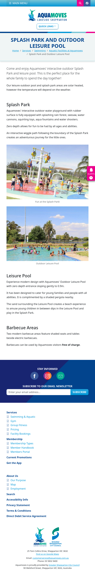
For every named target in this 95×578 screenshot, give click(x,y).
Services (26, 50)
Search (11, 494)
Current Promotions (19, 457)
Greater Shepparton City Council (64, 565)
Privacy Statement (18, 505)
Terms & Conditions (19, 510)
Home (15, 50)
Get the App (14, 463)
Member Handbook (22, 447)
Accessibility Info (17, 499)
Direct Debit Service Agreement (26, 516)
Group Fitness (19, 425)
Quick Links (47, 26)
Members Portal (20, 452)
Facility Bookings (21, 433)
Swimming (40, 50)
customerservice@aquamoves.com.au (51, 558)
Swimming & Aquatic (23, 416)
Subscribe (79, 392)
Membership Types (22, 443)
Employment (18, 488)
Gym (13, 421)
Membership (14, 439)
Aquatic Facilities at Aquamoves (66, 50)
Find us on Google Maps (47, 554)
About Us (12, 476)
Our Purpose (18, 480)
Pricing (15, 429)
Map (13, 484)
